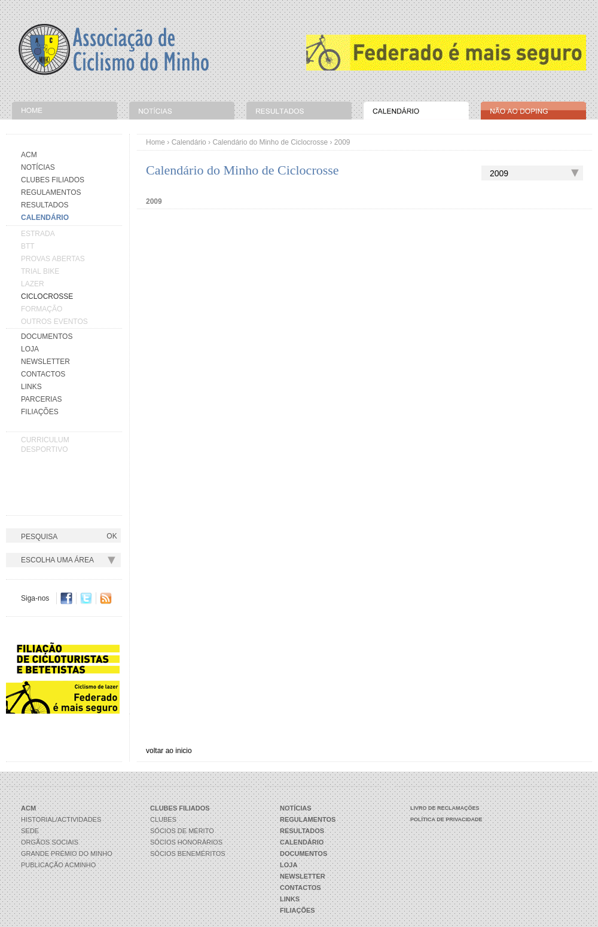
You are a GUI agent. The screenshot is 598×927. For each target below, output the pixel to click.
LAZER (32, 284)
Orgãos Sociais (49, 842)
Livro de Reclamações (445, 808)
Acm (29, 155)
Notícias (38, 167)
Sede (30, 830)
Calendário (189, 142)
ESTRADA (38, 234)
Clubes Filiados (52, 180)
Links (31, 387)
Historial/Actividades (61, 819)
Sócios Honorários (186, 842)
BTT (28, 246)
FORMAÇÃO (41, 309)
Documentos (46, 336)
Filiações (40, 412)
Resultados (45, 205)
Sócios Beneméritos (187, 853)
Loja (30, 349)
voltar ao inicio (169, 751)
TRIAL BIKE (40, 271)
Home (155, 142)
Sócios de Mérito (182, 830)
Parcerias (41, 399)
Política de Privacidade (446, 819)
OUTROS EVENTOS (54, 321)
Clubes (163, 819)
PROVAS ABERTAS (53, 259)
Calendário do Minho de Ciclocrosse (270, 142)
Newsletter (45, 361)
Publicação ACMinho (58, 864)
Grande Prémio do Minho (66, 853)
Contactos (43, 374)
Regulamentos (51, 192)
